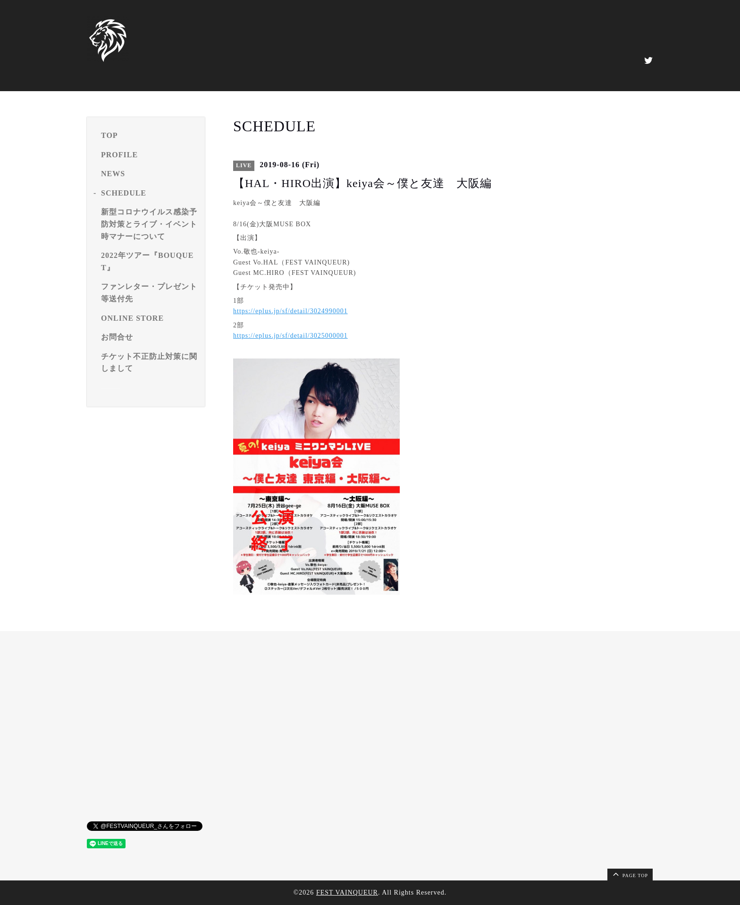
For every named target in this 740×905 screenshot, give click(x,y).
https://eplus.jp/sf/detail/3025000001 (290, 335)
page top (629, 874)
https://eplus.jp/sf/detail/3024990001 (290, 311)
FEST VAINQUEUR (347, 892)
